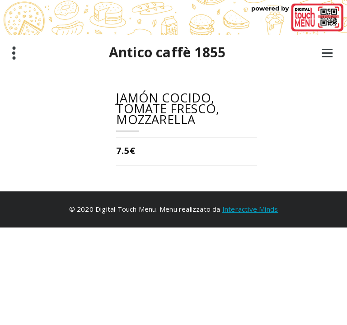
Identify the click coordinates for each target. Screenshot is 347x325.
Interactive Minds (250, 209)
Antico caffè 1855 (167, 52)
